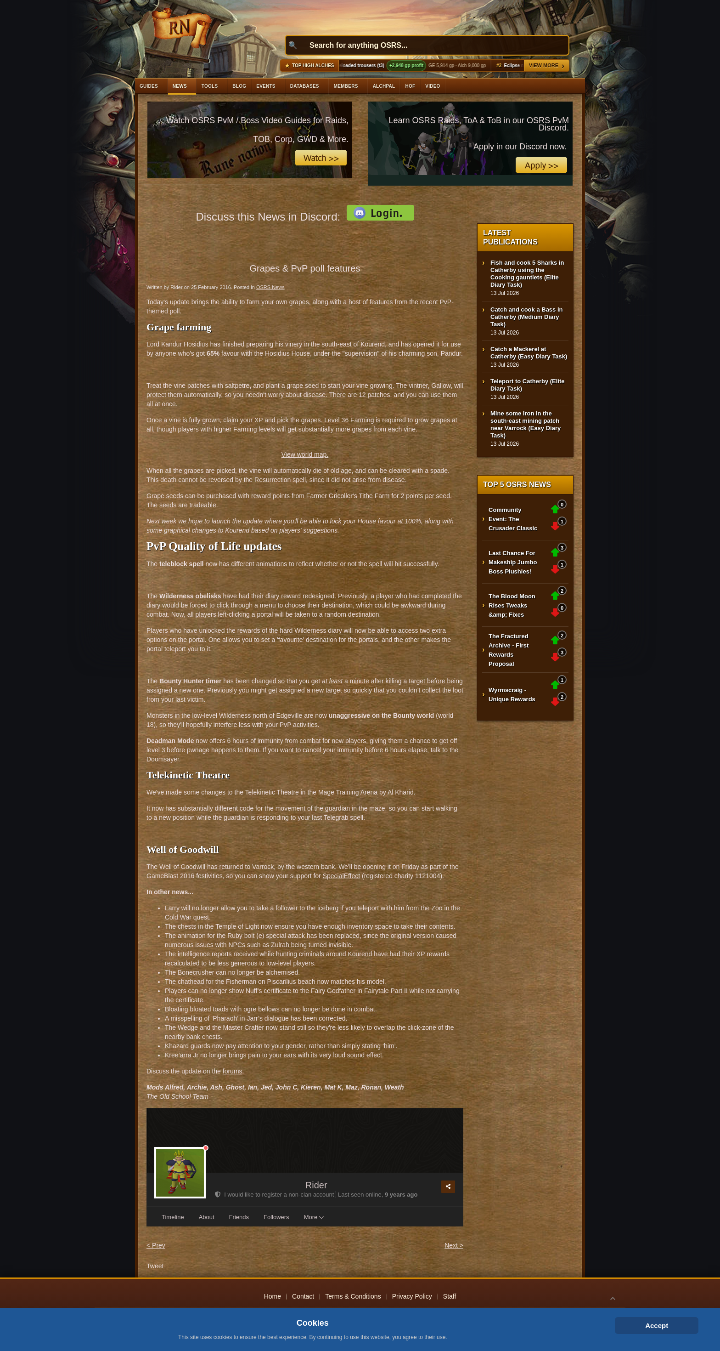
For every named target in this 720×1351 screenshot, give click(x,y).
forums (232, 1071)
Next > (453, 1245)
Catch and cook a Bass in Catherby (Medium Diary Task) (526, 317)
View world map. (304, 454)
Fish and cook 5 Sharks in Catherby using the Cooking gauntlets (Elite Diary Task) (527, 273)
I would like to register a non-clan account (275, 1194)
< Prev (155, 1245)
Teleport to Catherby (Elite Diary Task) (527, 385)
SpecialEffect (341, 876)
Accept (656, 1325)
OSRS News (270, 287)
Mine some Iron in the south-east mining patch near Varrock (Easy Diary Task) (525, 424)
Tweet (154, 1266)
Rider (316, 1185)
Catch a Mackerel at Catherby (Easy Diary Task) (528, 353)
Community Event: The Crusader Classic (513, 519)
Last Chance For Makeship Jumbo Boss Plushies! (513, 562)
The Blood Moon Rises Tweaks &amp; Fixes (512, 605)
